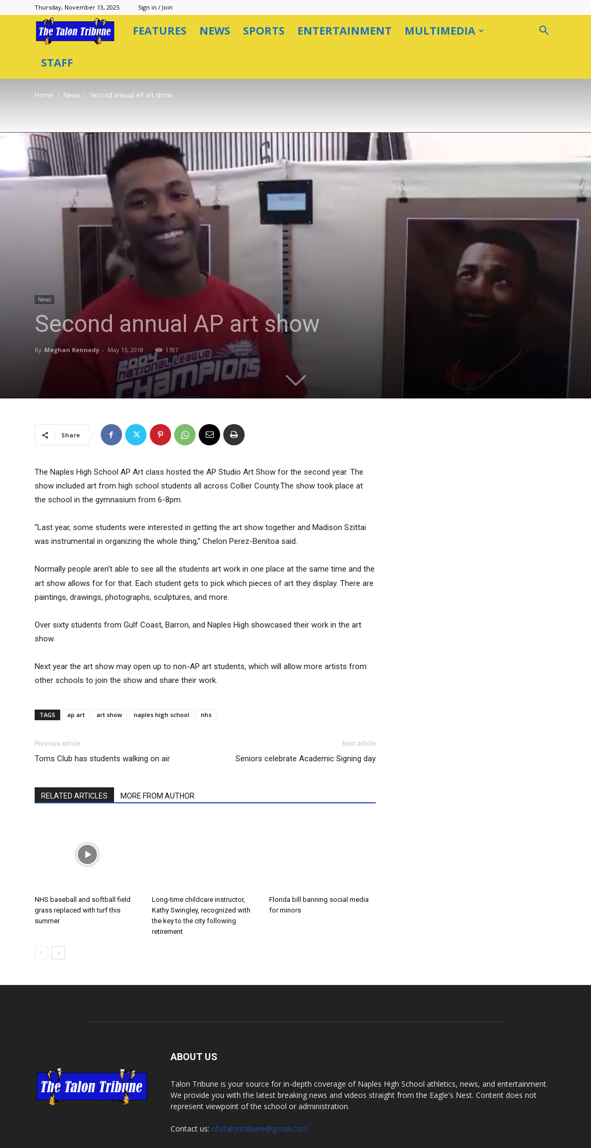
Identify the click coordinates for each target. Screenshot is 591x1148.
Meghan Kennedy (116, 318)
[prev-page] (41, 920)
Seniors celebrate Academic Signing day (306, 726)
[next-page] (58, 920)
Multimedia (444, 30)
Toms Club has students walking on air (102, 726)
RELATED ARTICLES (74, 764)
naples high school (161, 683)
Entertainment (344, 30)
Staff (57, 62)
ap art (76, 683)
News (214, 30)
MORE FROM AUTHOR (157, 764)
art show (109, 683)
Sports (264, 30)
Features (160, 30)
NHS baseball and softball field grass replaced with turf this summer (83, 878)
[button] (544, 32)
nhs (206, 683)
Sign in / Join (155, 7)
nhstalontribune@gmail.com (260, 1097)
